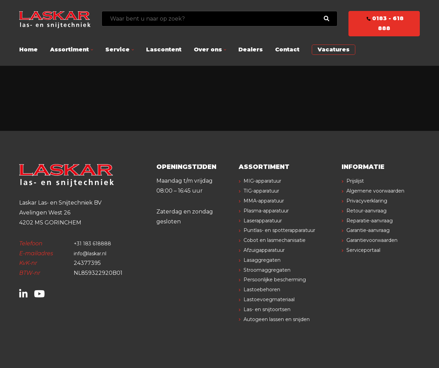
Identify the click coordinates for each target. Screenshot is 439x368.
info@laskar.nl (93, 253)
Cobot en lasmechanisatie (279, 240)
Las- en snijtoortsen (270, 309)
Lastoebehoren (265, 289)
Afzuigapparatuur (269, 250)
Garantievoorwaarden (377, 250)
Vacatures (333, 49)
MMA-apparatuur (268, 200)
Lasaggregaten (265, 260)
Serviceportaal (367, 260)
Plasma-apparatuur (271, 210)
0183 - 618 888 (384, 23)
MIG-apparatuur (266, 180)
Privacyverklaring (371, 210)
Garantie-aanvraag (372, 240)
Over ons (208, 49)
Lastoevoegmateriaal (272, 299)
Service (117, 49)
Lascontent (163, 49)
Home (28, 49)
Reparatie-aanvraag (374, 230)
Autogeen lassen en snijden (282, 319)
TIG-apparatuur (266, 190)
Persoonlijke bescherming (280, 279)
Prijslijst (357, 180)
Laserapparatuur (267, 220)
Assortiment (69, 49)
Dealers (250, 49)
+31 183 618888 (94, 243)
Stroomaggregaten (271, 270)
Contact (287, 49)
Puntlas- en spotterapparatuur (287, 230)
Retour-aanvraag (370, 220)
